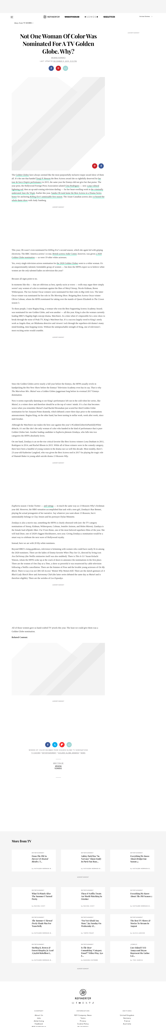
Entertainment (49, 712)
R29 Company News (83, 975)
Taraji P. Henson (43, 138)
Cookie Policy (83, 983)
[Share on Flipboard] (62, 704)
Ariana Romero (58, 58)
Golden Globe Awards (68, 712)
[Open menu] (12, 16)
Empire (26, 141)
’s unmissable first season (51, 156)
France (127, 980)
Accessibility (83, 986)
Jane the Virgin (28, 152)
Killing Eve (35, 156)
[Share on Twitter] (54, 704)
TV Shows (35, 712)
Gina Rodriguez (72, 145)
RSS (83, 992)
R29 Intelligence (39, 986)
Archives (83, 989)
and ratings (49, 465)
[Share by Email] (65, 68)
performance (36, 141)
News (83, 712)
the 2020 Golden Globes (67, 223)
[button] (141, 19)
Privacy (83, 980)
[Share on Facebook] (51, 68)
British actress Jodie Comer (65, 213)
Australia (127, 983)
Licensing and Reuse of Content (39, 989)
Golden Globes (22, 134)
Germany (127, 978)
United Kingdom (127, 975)
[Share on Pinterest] (58, 68)
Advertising (39, 980)
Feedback (39, 983)
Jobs (39, 978)
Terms (82, 978)
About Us (39, 975)
